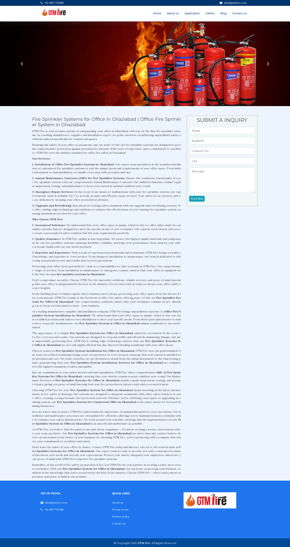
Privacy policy (120, 516)
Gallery (210, 13)
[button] (21, 63)
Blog (223, 13)
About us (173, 13)
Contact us (239, 13)
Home (157, 13)
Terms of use (120, 509)
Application (192, 13)
